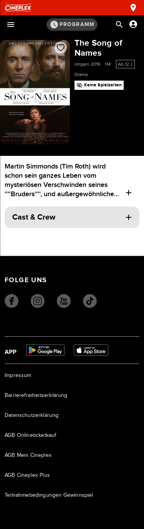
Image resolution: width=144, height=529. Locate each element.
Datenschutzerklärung (32, 415)
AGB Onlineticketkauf (30, 435)
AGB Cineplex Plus (27, 475)
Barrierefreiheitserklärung (36, 395)
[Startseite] (18, 7)
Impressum (18, 375)
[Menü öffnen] (11, 24)
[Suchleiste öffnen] (119, 24)
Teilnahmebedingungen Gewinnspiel (49, 495)
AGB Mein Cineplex (28, 455)
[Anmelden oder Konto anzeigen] (133, 24)
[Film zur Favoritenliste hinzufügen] (61, 47)
